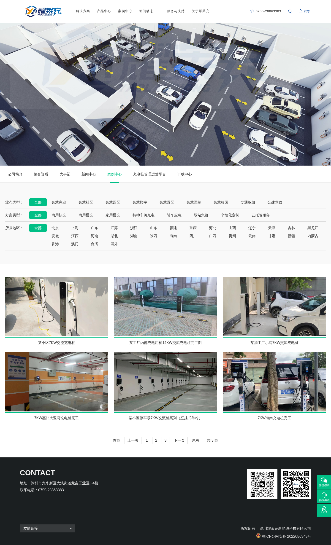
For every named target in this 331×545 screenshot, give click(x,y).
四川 (193, 236)
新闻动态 (146, 11)
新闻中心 (88, 174)
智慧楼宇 (140, 202)
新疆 (291, 236)
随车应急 (174, 215)
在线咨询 (324, 500)
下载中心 (184, 174)
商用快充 (59, 215)
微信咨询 (324, 485)
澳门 (75, 244)
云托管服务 (261, 215)
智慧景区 (167, 202)
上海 (75, 228)
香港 (55, 244)
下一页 (179, 440)
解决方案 (83, 11)
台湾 (94, 244)
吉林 (291, 228)
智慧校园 (221, 202)
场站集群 (201, 215)
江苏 (114, 228)
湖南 (134, 236)
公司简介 (15, 174)
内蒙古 (312, 236)
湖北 (114, 236)
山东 (153, 228)
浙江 (134, 228)
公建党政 (275, 202)
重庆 (193, 228)
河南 (94, 236)
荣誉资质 (41, 174)
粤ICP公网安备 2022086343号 (286, 536)
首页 (116, 440)
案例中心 (125, 11)
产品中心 (104, 11)
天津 (271, 228)
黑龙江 (312, 228)
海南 (173, 236)
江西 (75, 236)
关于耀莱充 (201, 11)
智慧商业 (59, 202)
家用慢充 (113, 215)
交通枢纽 (248, 202)
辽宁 (252, 228)
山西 (232, 228)
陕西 (153, 236)
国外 (114, 244)
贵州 (232, 236)
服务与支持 (176, 11)
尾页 (195, 440)
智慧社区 (86, 202)
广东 (94, 228)
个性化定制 (230, 215)
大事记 (65, 174)
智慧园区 (113, 202)
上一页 (133, 440)
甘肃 (271, 236)
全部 (38, 202)
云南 (252, 236)
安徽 (55, 236)
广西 (212, 236)
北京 (55, 228)
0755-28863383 (268, 11)
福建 (173, 228)
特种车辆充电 (144, 215)
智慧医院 (194, 202)
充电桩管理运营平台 (149, 174)
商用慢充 (86, 215)
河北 (212, 228)
